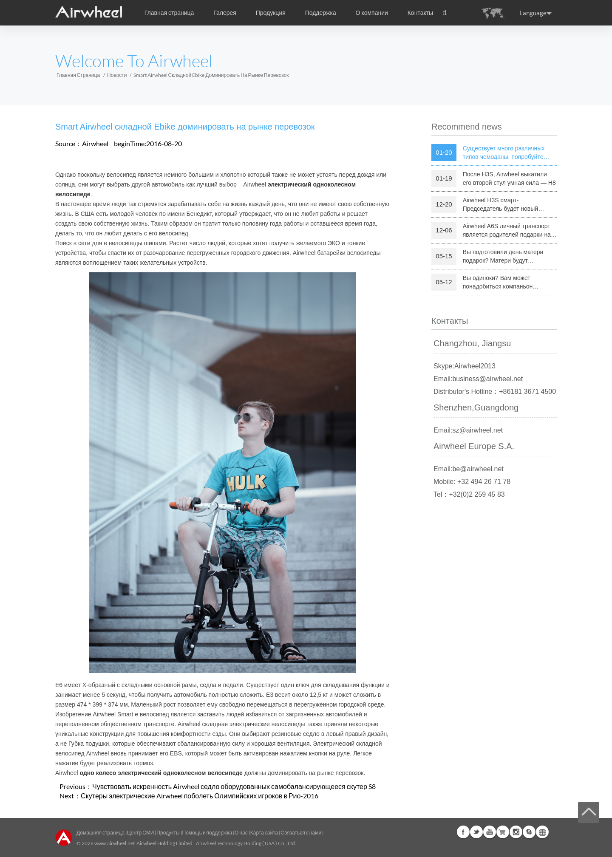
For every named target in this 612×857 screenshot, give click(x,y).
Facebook (463, 832)
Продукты (167, 832)
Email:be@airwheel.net (469, 468)
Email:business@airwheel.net (478, 378)
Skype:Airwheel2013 (465, 366)
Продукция (271, 12)
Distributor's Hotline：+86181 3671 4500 (495, 391)
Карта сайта (264, 832)
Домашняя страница (100, 832)
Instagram (516, 832)
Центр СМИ (140, 832)
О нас (241, 832)
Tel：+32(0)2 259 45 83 (469, 494)
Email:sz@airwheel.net (468, 430)
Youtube (489, 832)
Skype (529, 832)
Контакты (420, 12)
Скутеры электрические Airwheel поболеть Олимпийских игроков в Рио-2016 (199, 796)
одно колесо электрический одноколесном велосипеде (161, 772)
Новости (117, 75)
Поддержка (320, 12)
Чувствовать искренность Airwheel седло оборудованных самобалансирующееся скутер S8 (234, 786)
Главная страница (169, 12)
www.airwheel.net (114, 843)
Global (542, 832)
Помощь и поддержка (207, 832)
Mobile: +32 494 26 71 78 (472, 481)
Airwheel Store (502, 832)
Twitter (476, 832)
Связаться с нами (301, 832)
